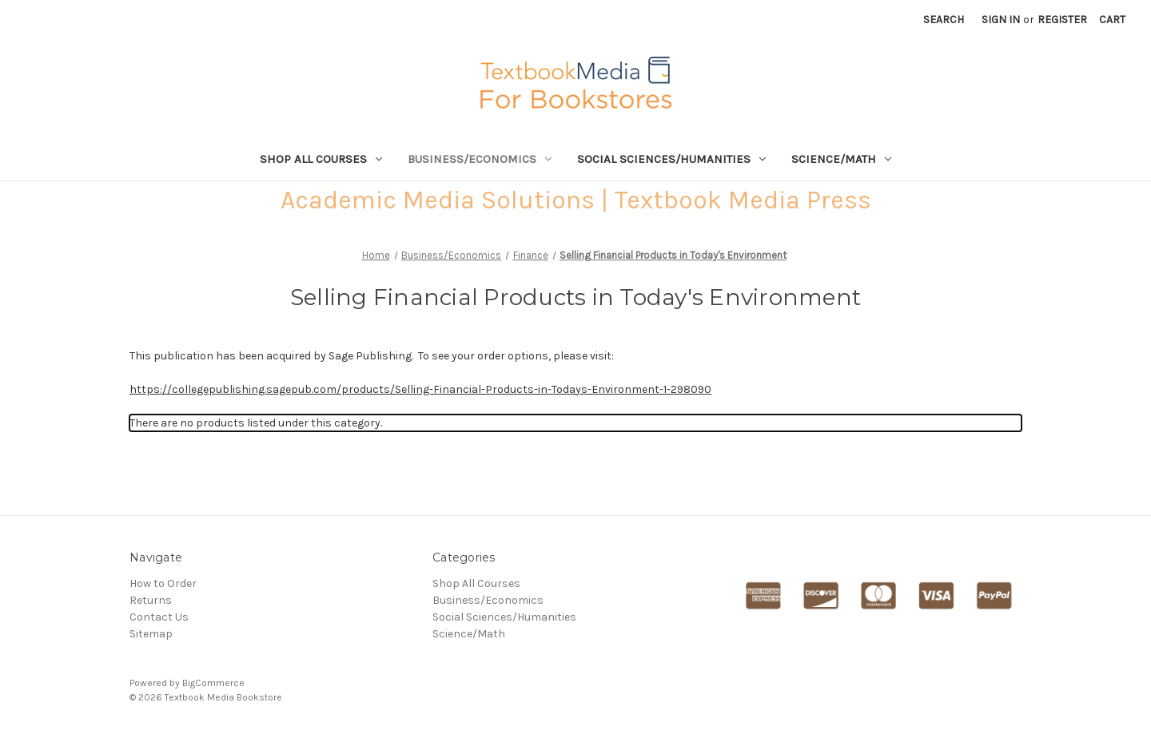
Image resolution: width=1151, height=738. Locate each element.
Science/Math (841, 159)
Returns (150, 600)
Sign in (1001, 19)
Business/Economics (480, 159)
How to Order (163, 583)
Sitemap (151, 634)
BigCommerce (213, 682)
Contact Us (159, 617)
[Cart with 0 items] (1112, 19)
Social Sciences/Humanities (671, 159)
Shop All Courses (321, 159)
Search (943, 19)
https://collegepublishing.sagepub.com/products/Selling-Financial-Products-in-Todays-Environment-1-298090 (420, 389)
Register (1062, 19)
